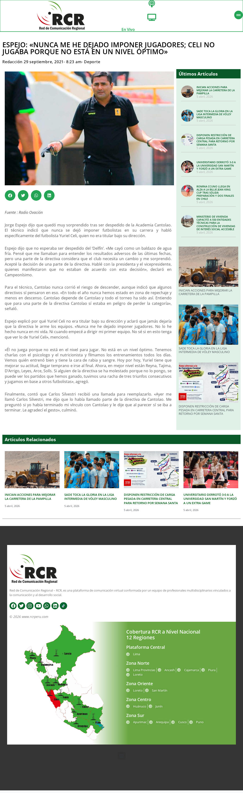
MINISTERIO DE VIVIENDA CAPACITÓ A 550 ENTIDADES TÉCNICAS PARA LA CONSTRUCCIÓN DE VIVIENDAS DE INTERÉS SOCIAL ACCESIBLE (215, 225)
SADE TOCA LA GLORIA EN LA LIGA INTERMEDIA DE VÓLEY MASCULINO (214, 116)
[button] (10, 198)
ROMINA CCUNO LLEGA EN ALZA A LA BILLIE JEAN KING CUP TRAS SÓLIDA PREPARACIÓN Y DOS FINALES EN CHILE (215, 195)
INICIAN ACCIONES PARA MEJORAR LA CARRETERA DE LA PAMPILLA (215, 92)
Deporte (92, 64)
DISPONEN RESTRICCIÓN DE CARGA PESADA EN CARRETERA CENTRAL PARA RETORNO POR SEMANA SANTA (215, 142)
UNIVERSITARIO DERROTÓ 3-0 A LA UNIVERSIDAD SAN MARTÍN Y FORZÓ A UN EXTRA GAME (216, 168)
